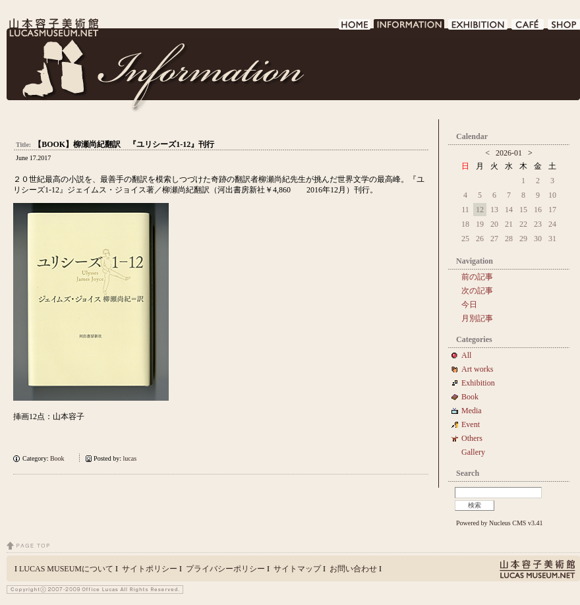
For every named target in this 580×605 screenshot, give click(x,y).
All (466, 355)
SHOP (564, 28)
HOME (355, 28)
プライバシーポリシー (225, 568)
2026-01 (509, 153)
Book (60, 458)
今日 (469, 304)
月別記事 (477, 318)
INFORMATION (410, 28)
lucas (130, 458)
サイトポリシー (149, 568)
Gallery (473, 452)
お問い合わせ (353, 568)
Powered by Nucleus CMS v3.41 (499, 523)
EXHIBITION (478, 28)
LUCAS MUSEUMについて (66, 568)
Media (475, 410)
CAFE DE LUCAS (528, 28)
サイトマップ (297, 568)
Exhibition (478, 383)
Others (471, 438)
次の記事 (477, 290)
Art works (477, 369)
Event (470, 424)
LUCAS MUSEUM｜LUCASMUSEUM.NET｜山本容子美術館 (53, 27)
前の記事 (477, 276)
